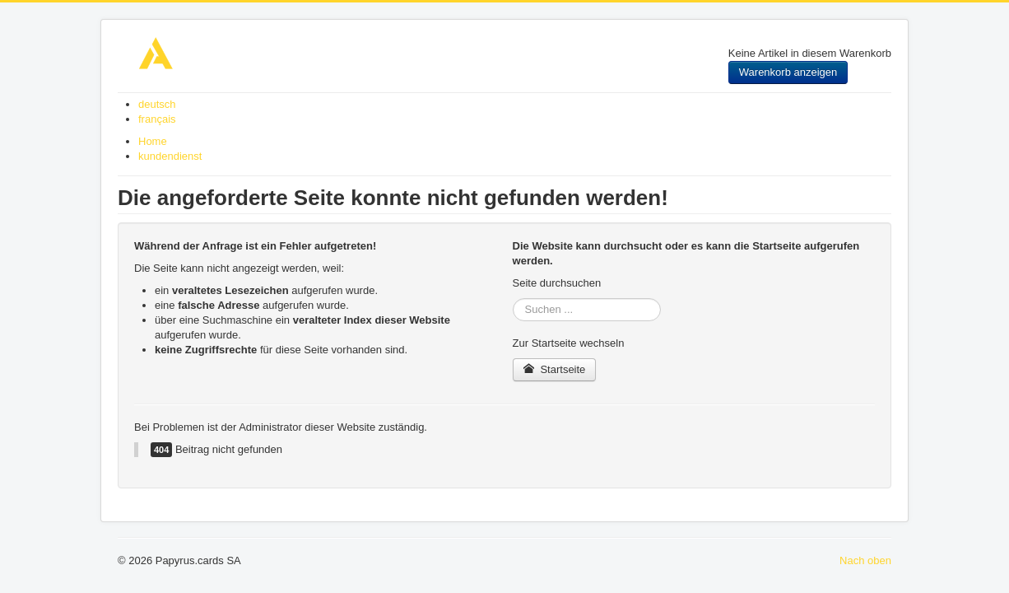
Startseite (554, 369)
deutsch (157, 104)
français (157, 119)
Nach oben (865, 560)
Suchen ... (513, 298)
